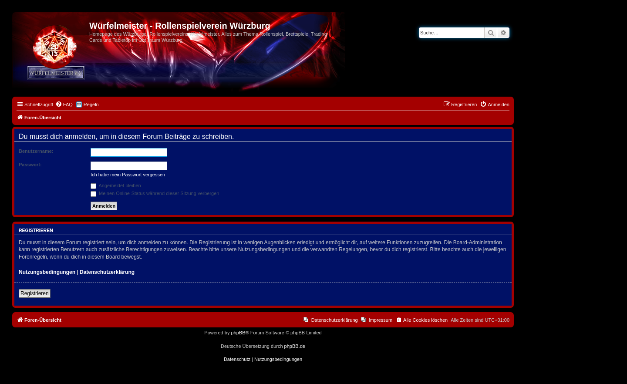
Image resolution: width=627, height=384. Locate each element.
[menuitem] (64, 104)
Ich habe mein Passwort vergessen (128, 174)
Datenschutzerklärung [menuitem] (334, 320)
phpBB (238, 332)
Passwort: (30, 164)
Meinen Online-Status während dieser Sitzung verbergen (155, 193)
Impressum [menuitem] (380, 320)
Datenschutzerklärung (107, 272)
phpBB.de (294, 346)
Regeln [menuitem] (91, 104)
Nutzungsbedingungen (47, 272)
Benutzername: (36, 151)
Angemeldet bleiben (116, 185)
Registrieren (34, 293)
